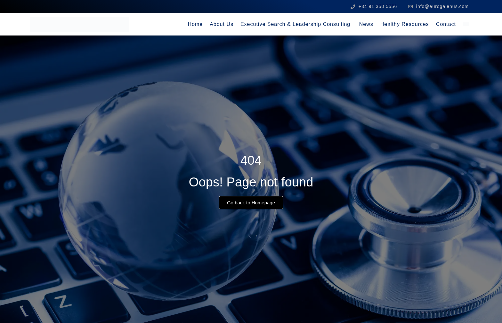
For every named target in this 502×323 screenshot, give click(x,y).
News (366, 24)
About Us (221, 24)
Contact (446, 24)
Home (195, 24)
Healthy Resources (404, 24)
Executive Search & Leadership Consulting (296, 24)
